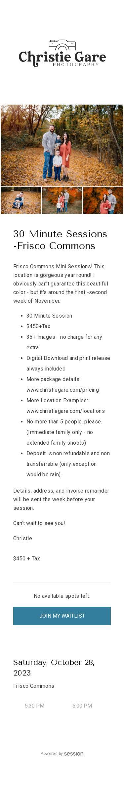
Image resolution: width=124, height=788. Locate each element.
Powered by (62, 753)
